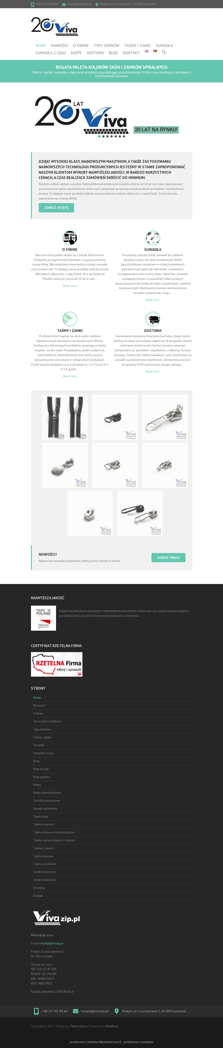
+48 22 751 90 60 (47, 4)
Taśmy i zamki (137, 45)
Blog (113, 52)
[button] (164, 53)
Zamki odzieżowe (44, 880)
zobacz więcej (168, 558)
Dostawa (95, 52)
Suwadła (164, 45)
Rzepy (76, 52)
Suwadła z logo (51, 52)
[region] (111, 114)
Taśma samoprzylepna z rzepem (54, 840)
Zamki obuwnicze (44, 872)
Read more (70, 286)
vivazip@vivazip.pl (79, 4)
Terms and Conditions (47, 721)
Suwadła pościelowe (46, 801)
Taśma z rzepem (43, 848)
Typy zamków (106, 45)
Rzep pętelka (41, 777)
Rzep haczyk (41, 769)
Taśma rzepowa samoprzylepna (53, 832)
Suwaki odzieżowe (45, 809)
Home (41, 45)
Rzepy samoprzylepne (47, 793)
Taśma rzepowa (43, 824)
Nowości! (59, 45)
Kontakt (131, 52)
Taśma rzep (40, 817)
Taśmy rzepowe (43, 856)
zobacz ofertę (56, 208)
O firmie (81, 45)
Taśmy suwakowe (44, 864)
